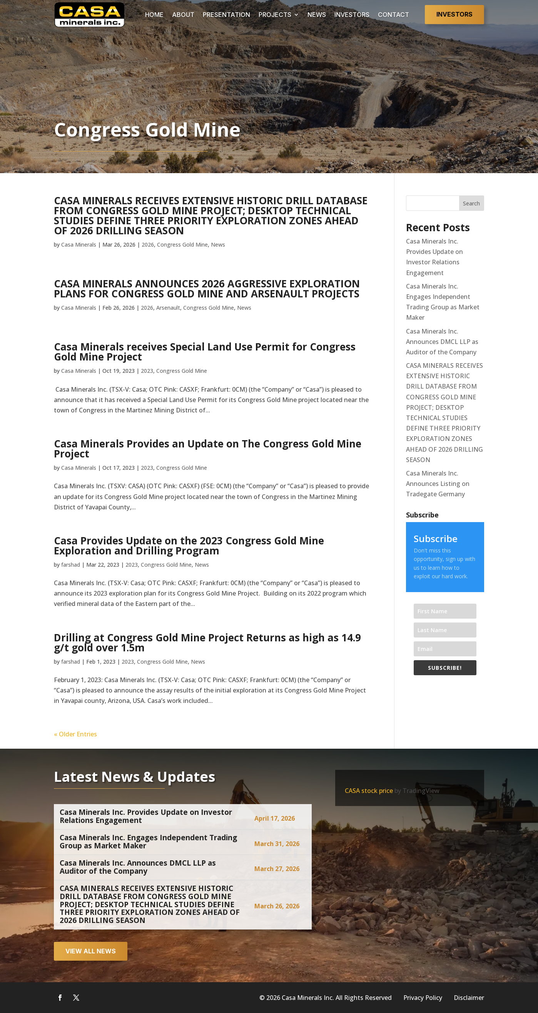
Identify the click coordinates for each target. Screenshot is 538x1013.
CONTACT (393, 14)
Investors (454, 14)
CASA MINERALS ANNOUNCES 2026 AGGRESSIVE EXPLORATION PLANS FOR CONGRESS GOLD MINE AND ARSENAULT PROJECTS (207, 288)
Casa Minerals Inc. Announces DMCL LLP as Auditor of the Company (442, 341)
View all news (90, 951)
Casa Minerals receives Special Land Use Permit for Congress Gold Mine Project (205, 352)
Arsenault (168, 307)
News (218, 244)
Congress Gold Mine (182, 244)
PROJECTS (275, 14)
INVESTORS (351, 14)
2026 (148, 244)
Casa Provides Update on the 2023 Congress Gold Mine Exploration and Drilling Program (189, 545)
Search (471, 203)
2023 (147, 370)
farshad (70, 564)
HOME (154, 14)
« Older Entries (75, 734)
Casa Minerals (78, 244)
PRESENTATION (226, 14)
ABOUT (183, 14)
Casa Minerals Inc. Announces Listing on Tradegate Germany (437, 483)
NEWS (316, 14)
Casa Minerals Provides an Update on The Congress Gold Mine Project (207, 449)
